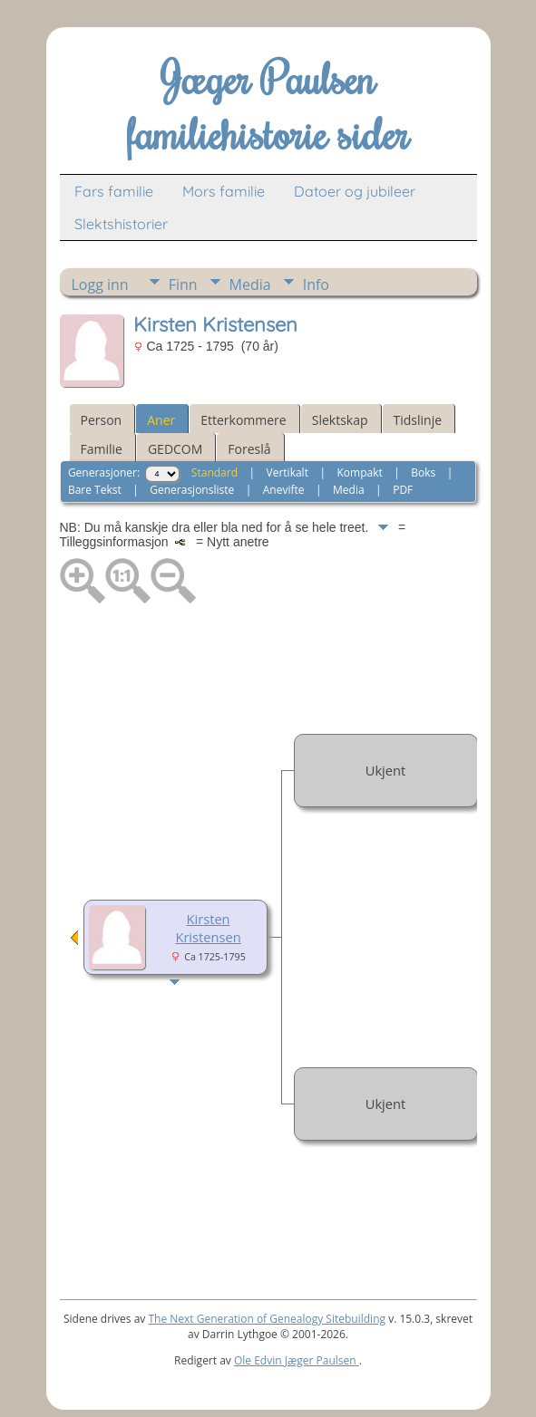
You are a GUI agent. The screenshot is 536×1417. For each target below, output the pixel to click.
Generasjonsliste (192, 489)
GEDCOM (175, 449)
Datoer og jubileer (354, 191)
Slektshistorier (121, 224)
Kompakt (359, 472)
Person (101, 420)
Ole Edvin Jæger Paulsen (296, 1360)
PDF (403, 489)
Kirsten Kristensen (207, 928)
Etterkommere (243, 420)
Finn (183, 284)
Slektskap (340, 420)
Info (316, 284)
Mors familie (223, 191)
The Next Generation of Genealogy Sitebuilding (266, 1318)
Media (250, 284)
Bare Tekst (95, 489)
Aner (161, 420)
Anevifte (284, 489)
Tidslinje (418, 420)
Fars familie (113, 191)
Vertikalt (287, 472)
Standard (214, 472)
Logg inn (100, 284)
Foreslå (249, 449)
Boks (423, 472)
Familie (101, 449)
